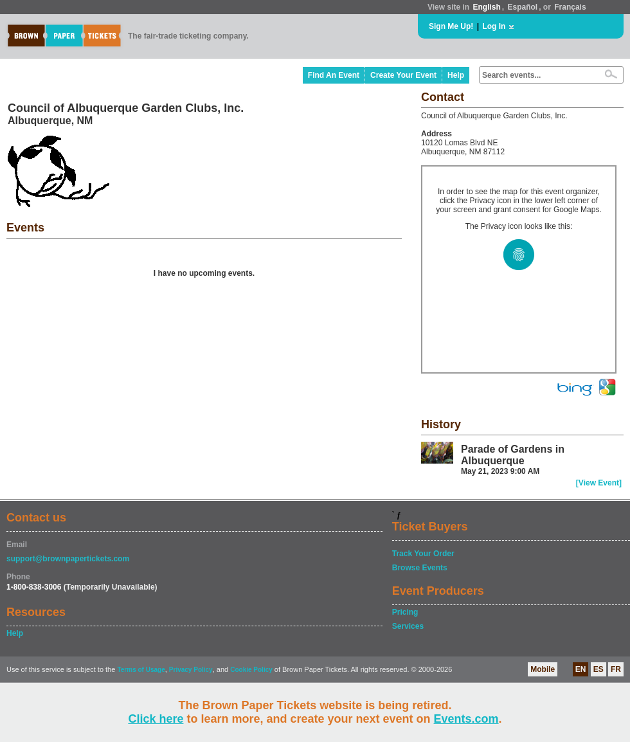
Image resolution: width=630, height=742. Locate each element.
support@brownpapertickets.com (67, 558)
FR (616, 669)
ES (598, 669)
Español (523, 7)
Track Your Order (423, 553)
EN (580, 669)
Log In (493, 26)
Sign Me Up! (451, 26)
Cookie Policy (251, 669)
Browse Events (419, 567)
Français (570, 7)
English (486, 7)
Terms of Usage (141, 669)
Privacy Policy (191, 669)
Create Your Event (403, 75)
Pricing (405, 612)
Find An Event (333, 75)
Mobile (542, 669)
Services (408, 626)
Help (455, 75)
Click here (155, 718)
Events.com (466, 718)
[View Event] (599, 482)
